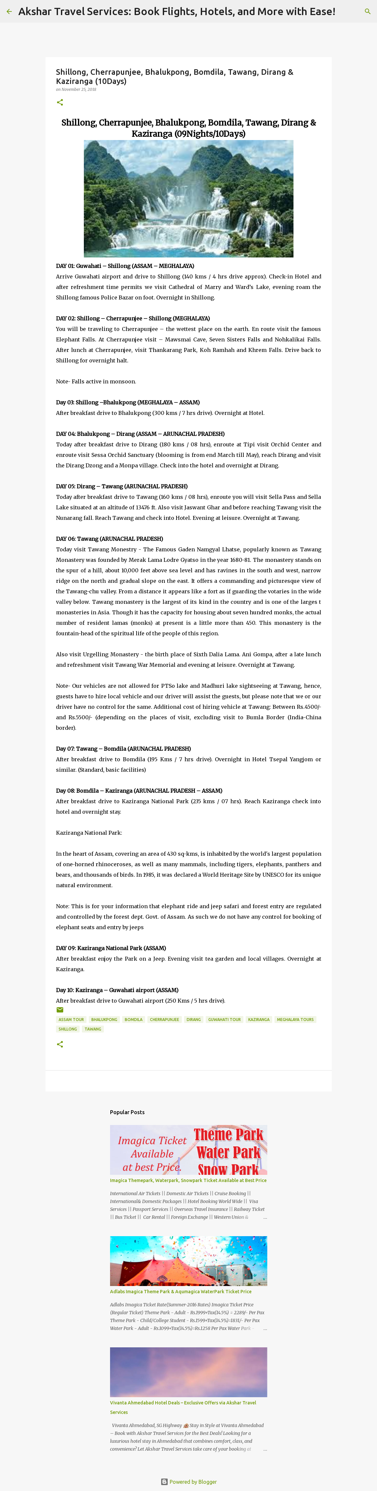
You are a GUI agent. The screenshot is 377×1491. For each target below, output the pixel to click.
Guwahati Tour (224, 1019)
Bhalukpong (104, 1019)
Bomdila (133, 1019)
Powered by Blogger (188, 1482)
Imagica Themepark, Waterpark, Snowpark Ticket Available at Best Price (188, 1180)
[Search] (345, 11)
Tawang (93, 1029)
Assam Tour (71, 1019)
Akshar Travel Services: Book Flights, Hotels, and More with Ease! (176, 11)
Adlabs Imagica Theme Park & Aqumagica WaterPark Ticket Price (181, 1291)
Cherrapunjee (164, 1019)
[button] (60, 102)
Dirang (194, 1019)
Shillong (68, 1029)
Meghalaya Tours (295, 1019)
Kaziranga (259, 1019)
